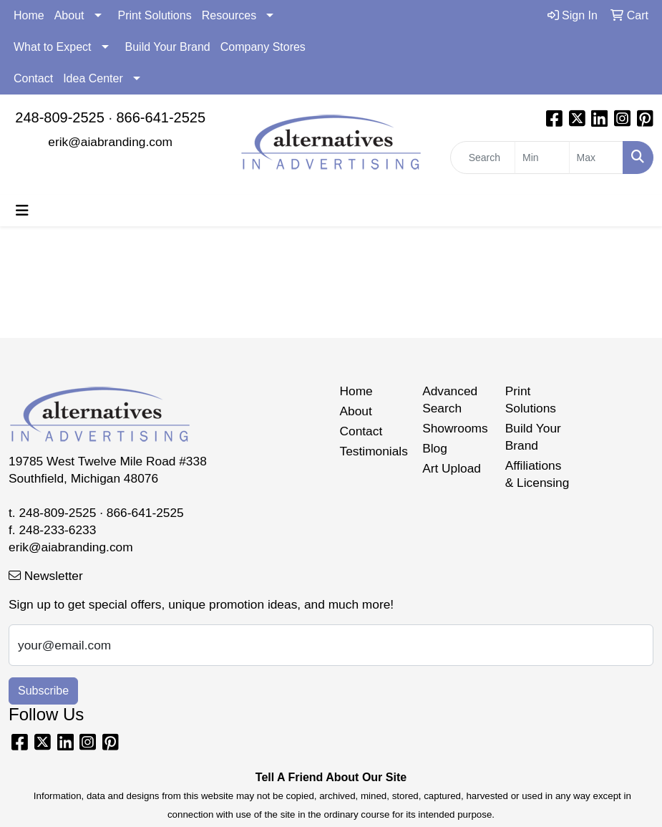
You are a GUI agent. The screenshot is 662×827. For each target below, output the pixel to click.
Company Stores (263, 47)
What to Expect (53, 47)
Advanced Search (449, 399)
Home (29, 15)
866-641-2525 (161, 117)
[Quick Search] (482, 157)
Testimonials (373, 451)
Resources (229, 15)
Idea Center (93, 78)
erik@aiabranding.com (110, 142)
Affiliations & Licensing (537, 474)
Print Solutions (155, 15)
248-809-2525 (59, 117)
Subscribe (43, 691)
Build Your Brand (167, 47)
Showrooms (455, 428)
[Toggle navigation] (22, 210)
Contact (33, 78)
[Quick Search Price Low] (542, 157)
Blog (434, 448)
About (69, 15)
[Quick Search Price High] (596, 157)
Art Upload (451, 468)
